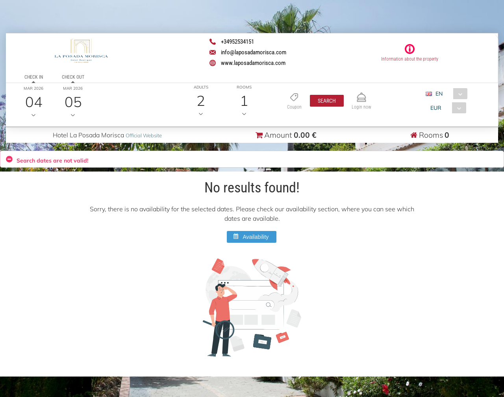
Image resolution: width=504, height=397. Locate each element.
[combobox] (449, 94)
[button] (327, 101)
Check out (73, 77)
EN (439, 93)
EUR (435, 107)
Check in (33, 77)
